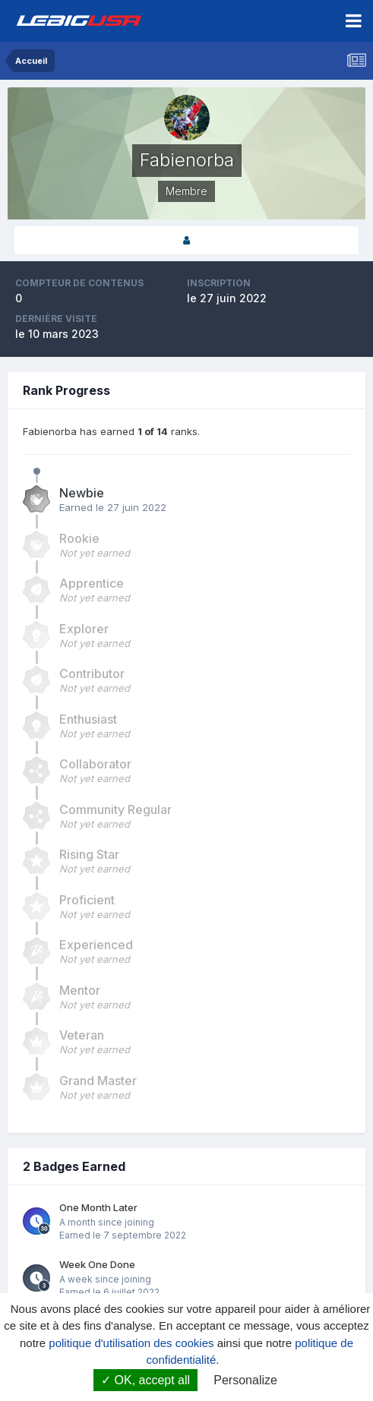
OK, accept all (145, 1380)
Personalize (245, 1380)
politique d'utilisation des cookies (131, 1342)
